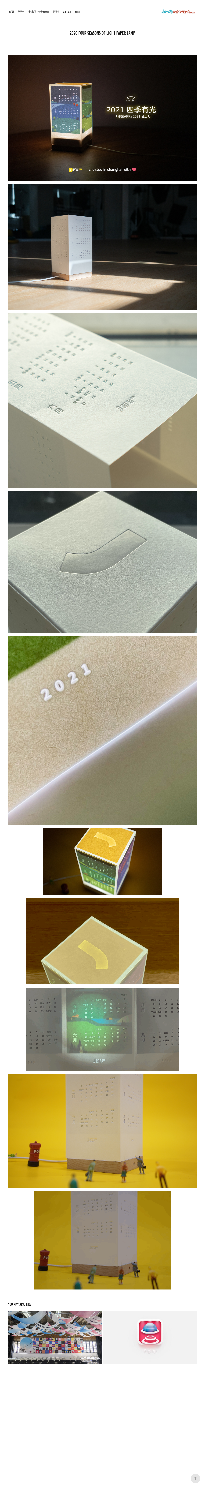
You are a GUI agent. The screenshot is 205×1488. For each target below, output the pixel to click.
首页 (11, 12)
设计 (21, 12)
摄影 (56, 12)
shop (77, 12)
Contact (67, 12)
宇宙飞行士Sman (38, 12)
